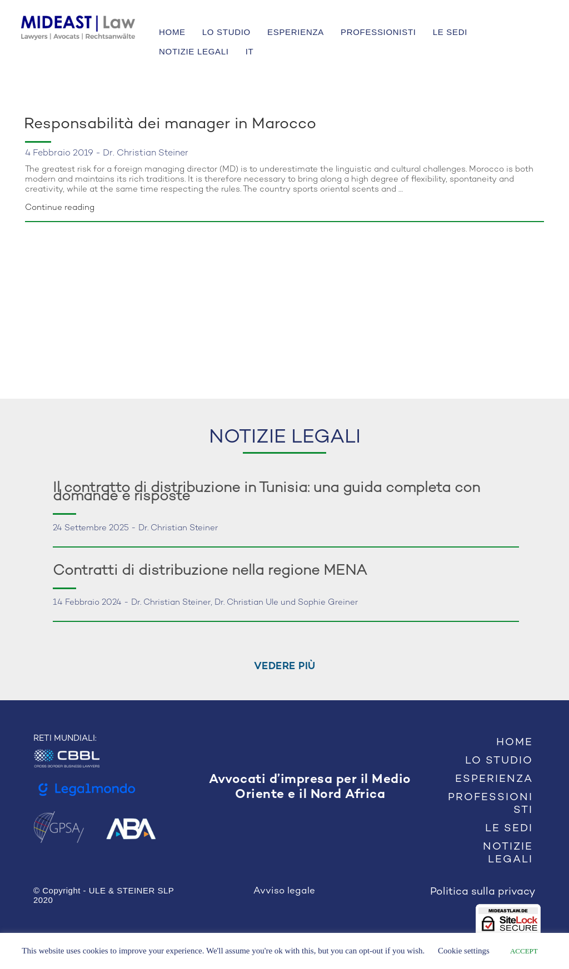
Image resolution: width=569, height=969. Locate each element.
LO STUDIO (226, 32)
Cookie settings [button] (464, 950)
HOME (172, 32)
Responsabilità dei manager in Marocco (170, 124)
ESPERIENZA (295, 32)
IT (250, 51)
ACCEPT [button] (524, 951)
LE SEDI (450, 32)
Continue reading (59, 207)
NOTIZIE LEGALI (194, 51)
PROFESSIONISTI (378, 32)
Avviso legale (284, 891)
